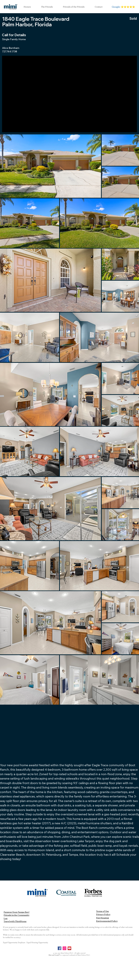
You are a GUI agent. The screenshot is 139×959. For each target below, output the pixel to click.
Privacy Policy (103, 914)
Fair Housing (102, 918)
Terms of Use (102, 911)
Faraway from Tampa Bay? (17, 912)
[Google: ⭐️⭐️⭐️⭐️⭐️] (123, 6)
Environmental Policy (107, 921)
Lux (6, 918)
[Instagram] (64, 948)
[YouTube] (69, 948)
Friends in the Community (16, 915)
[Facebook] (59, 948)
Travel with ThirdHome (15, 921)
